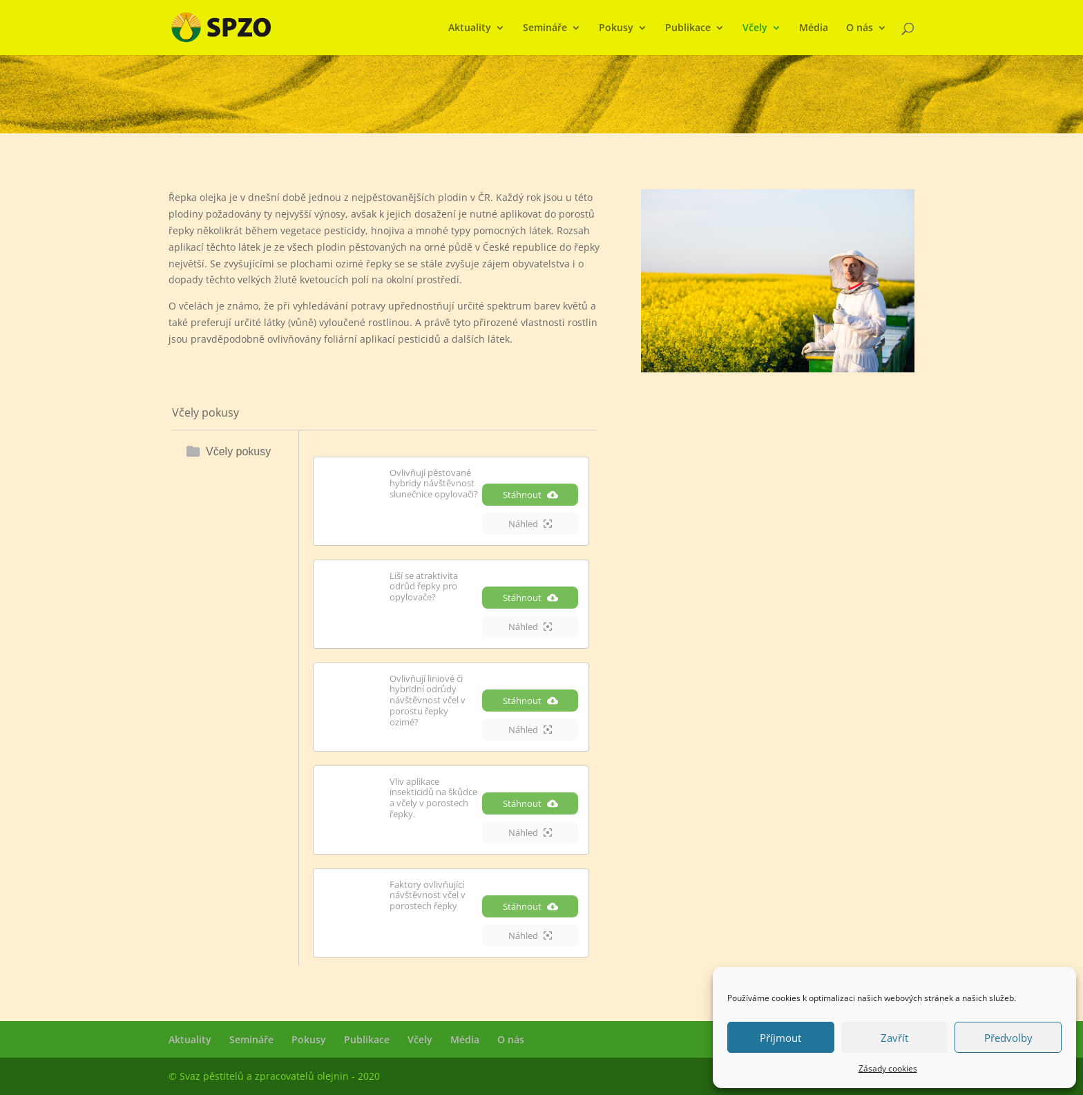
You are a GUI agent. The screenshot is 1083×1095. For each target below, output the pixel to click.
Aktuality (469, 28)
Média (813, 28)
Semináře (545, 28)
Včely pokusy (238, 451)
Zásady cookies (888, 1068)
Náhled (530, 523)
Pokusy (616, 28)
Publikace (688, 28)
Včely (754, 28)
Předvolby (1008, 1038)
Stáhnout (530, 494)
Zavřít (894, 1038)
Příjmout (780, 1038)
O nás (859, 28)
